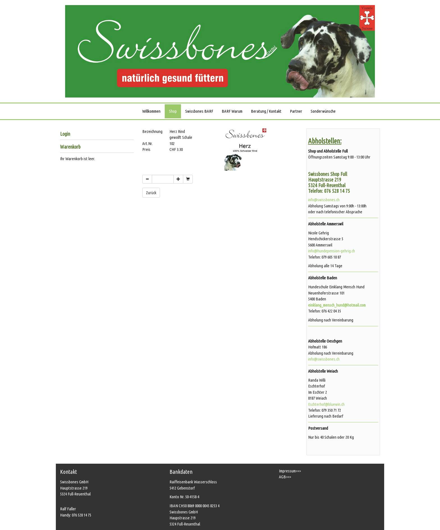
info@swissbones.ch (324, 199)
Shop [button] (173, 111)
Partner (296, 111)
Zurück (151, 192)
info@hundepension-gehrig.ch (331, 250)
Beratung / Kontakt (266, 111)
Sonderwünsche (323, 111)
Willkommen (151, 111)
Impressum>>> (290, 470)
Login (65, 134)
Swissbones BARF (199, 111)
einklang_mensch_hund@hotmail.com (337, 305)
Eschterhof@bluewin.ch (326, 404)
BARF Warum (232, 111)
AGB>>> (285, 476)
